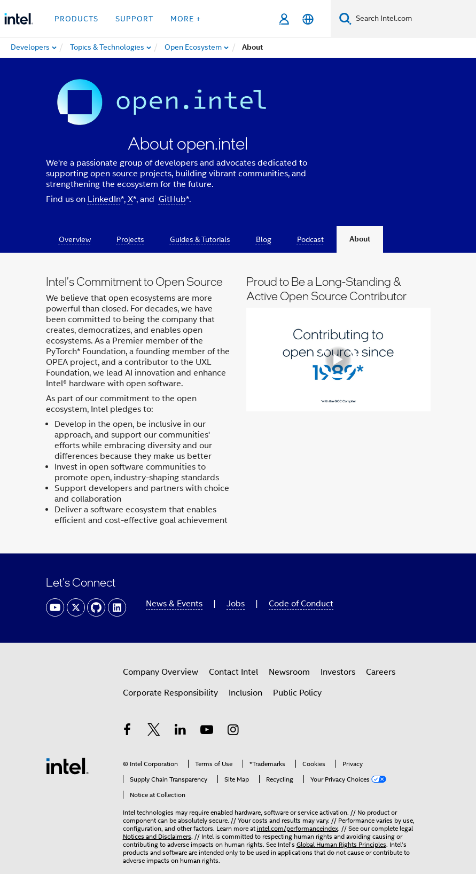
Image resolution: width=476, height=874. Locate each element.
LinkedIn (104, 199)
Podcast (310, 239)
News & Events (174, 603)
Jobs (236, 603)
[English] (308, 19)
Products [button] (76, 19)
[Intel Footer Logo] (67, 765)
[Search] (345, 18)
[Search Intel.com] (414, 19)
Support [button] (134, 19)
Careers (380, 672)
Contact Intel (233, 672)
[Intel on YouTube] (207, 731)
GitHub (172, 199)
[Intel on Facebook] (128, 731)
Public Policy (297, 693)
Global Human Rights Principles (341, 844)
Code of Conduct (301, 603)
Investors (338, 672)
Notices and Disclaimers (157, 836)
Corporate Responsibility (170, 693)
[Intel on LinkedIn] (180, 731)
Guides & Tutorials (200, 239)
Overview (75, 239)
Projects (130, 239)
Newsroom (289, 672)
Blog (263, 239)
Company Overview (160, 672)
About (359, 239)
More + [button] (185, 19)
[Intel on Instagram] (233, 731)
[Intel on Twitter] (154, 731)
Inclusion (245, 693)
